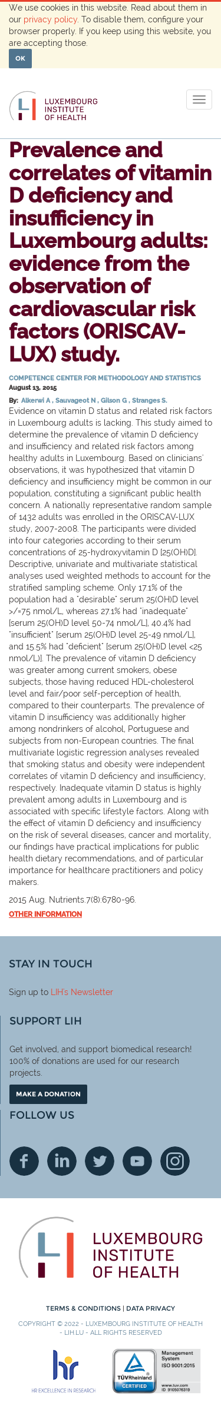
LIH (57, 992)
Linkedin (62, 1161)
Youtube (137, 1161)
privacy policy (50, 19)
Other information (45, 914)
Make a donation (48, 1094)
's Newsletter (88, 992)
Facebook (24, 1161)
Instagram (175, 1161)
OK (20, 58)
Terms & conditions (84, 1308)
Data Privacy (150, 1308)
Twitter (99, 1161)
